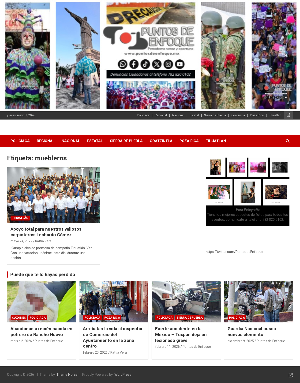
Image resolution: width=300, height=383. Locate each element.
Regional (161, 115)
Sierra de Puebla (215, 115)
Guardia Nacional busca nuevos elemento (252, 331)
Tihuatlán (275, 115)
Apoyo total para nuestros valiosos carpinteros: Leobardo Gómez (46, 232)
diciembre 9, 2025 (241, 341)
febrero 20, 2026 (95, 352)
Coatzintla (238, 115)
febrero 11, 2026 (167, 346)
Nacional (178, 115)
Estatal (194, 115)
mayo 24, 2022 (21, 241)
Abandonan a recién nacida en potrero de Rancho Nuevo (41, 331)
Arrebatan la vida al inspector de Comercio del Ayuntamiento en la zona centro (113, 337)
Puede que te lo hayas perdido (42, 274)
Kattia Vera (43, 241)
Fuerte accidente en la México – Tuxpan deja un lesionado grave (181, 334)
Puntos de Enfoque (49, 341)
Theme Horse (67, 374)
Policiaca (143, 115)
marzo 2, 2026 (21, 341)
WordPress (122, 374)
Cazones (19, 317)
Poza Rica (257, 115)
